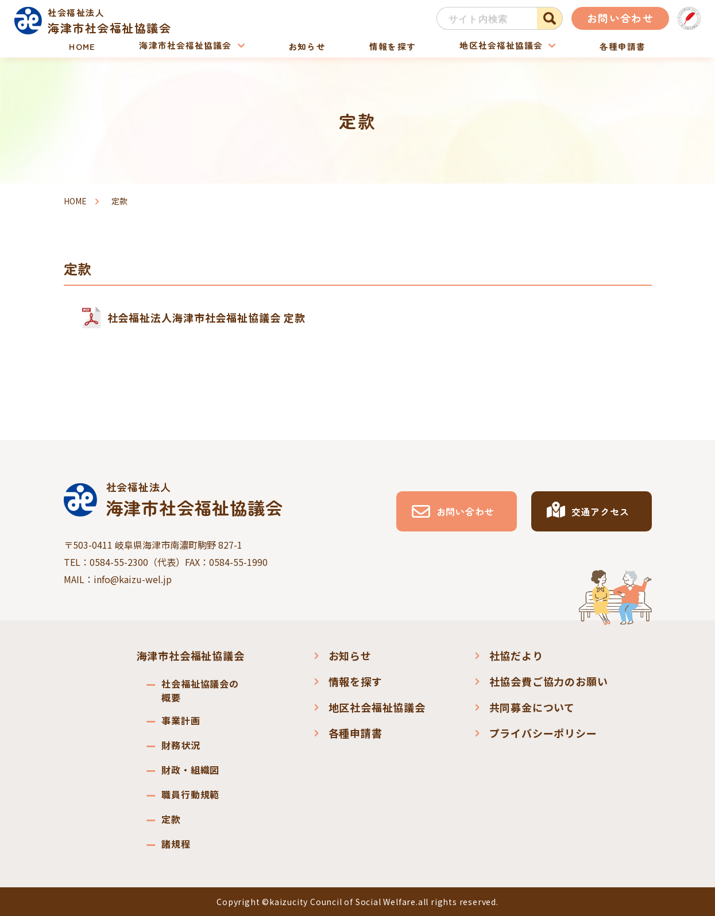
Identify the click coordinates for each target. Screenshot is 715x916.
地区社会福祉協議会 (499, 46)
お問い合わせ (620, 17)
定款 (171, 819)
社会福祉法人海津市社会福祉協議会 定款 (206, 317)
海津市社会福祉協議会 (186, 46)
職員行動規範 (190, 794)
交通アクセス (600, 511)
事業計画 (180, 720)
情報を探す (391, 46)
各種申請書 (621, 46)
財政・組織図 (190, 770)
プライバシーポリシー (543, 732)
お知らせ (307, 46)
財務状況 (180, 745)
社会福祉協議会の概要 (199, 690)
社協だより (516, 655)
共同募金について (532, 707)
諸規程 (175, 844)
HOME (83, 46)
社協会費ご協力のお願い (548, 681)
